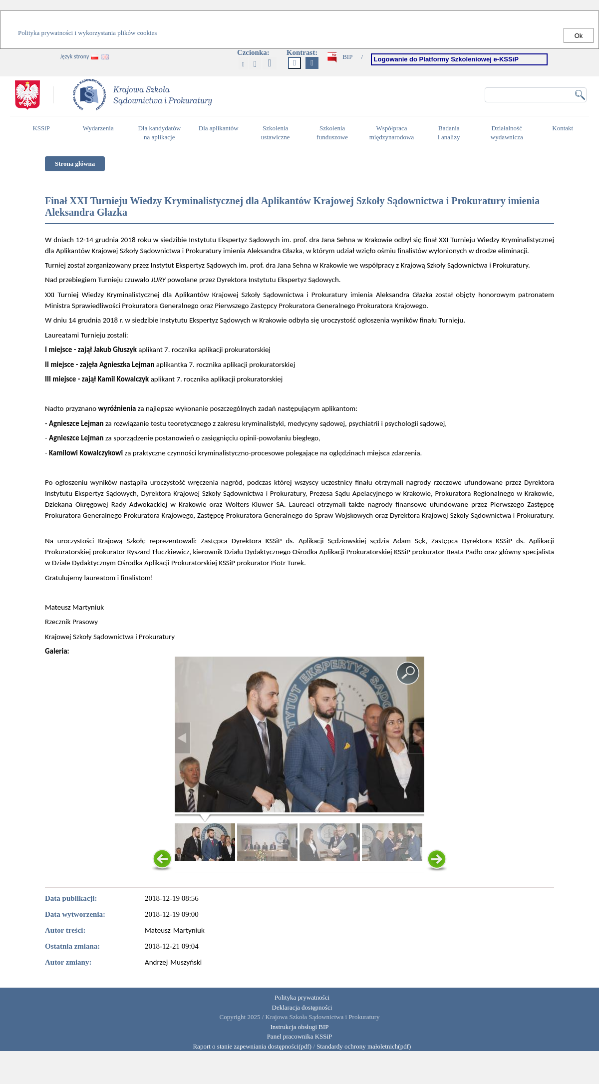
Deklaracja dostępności (302, 1007)
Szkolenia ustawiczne (278, 132)
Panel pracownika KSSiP (299, 1036)
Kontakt (565, 132)
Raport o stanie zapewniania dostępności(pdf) (249, 1046)
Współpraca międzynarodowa (393, 132)
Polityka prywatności (302, 997)
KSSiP (43, 132)
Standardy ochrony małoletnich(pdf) (363, 1046)
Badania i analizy (451, 132)
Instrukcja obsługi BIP (300, 1027)
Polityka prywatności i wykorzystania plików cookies (87, 32)
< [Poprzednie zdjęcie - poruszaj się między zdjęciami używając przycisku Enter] (183, 738)
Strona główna (75, 163)
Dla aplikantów (220, 132)
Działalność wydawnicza (510, 132)
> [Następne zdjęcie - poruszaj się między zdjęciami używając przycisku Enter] (416, 738)
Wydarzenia (98, 128)
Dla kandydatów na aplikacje (159, 132)
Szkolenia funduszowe (334, 132)
